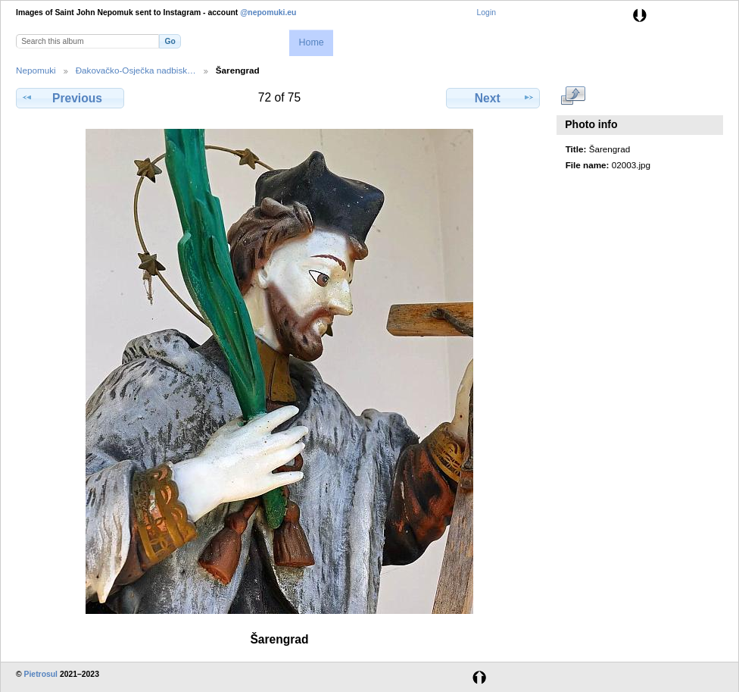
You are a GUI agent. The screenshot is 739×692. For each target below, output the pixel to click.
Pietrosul (41, 674)
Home (310, 42)
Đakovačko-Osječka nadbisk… (136, 70)
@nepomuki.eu (268, 12)
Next (493, 98)
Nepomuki (36, 70)
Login (486, 12)
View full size (573, 96)
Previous (69, 98)
